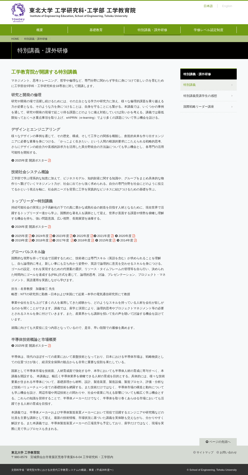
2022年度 (83, 236)
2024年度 (42, 236)
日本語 (208, 6)
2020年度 (125, 236)
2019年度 (21, 240)
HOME (15, 38)
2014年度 (126, 240)
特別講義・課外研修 (152, 30)
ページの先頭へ (220, 442)
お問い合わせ (228, 452)
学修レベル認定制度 (208, 30)
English (227, 6)
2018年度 (42, 240)
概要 (39, 30)
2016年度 (84, 240)
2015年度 (105, 240)
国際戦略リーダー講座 (198, 106)
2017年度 (63, 240)
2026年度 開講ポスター (31, 226)
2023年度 (62, 236)
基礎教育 (96, 30)
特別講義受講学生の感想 (200, 96)
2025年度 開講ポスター (31, 160)
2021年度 (103, 236)
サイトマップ (205, 452)
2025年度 (21, 236)
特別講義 (189, 84)
